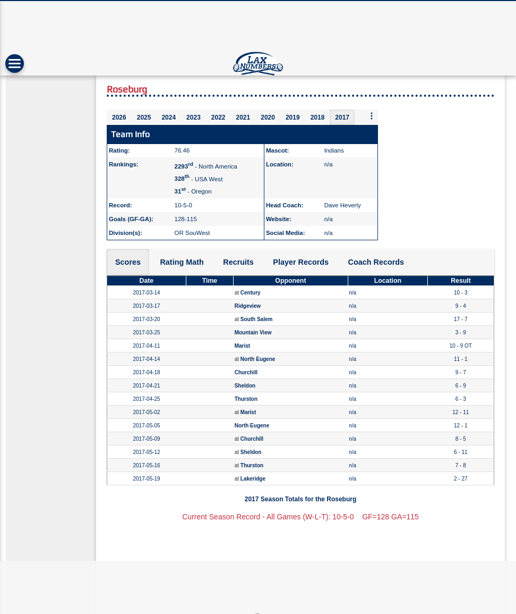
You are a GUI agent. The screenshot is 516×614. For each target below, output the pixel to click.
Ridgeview (248, 306)
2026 (119, 117)
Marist (242, 346)
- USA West (199, 178)
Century (250, 293)
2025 (144, 117)
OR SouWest (192, 233)
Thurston (246, 399)
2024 (168, 117)
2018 (318, 117)
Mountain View (253, 332)
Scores (128, 262)
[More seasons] (371, 117)
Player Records (301, 262)
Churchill (246, 372)
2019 (293, 117)
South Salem (256, 319)
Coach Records (376, 262)
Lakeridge (252, 479)
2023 (193, 117)
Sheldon (245, 386)
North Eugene (258, 359)
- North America (206, 166)
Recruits (238, 262)
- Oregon (193, 191)
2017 (342, 117)
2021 (243, 117)
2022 (218, 117)
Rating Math (181, 262)
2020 (268, 117)
